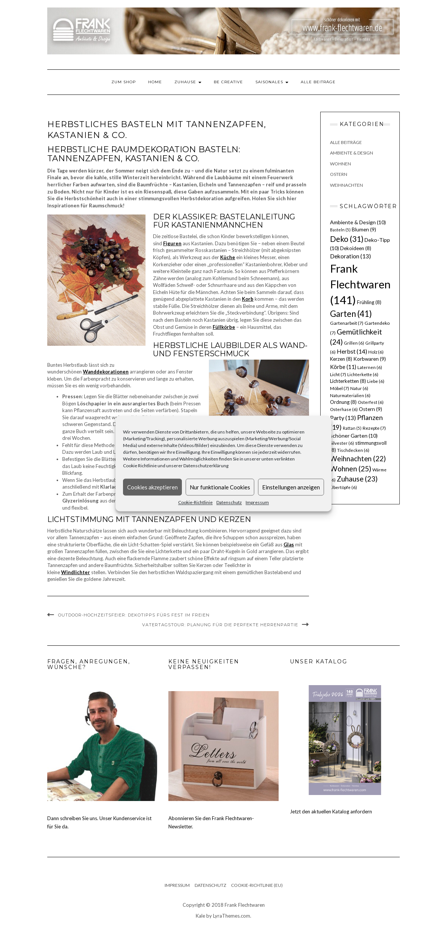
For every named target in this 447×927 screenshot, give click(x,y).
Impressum (257, 502)
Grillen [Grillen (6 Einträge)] (354, 342)
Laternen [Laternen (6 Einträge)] (369, 367)
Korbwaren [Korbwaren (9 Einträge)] (369, 359)
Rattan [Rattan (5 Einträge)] (352, 428)
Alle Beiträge (318, 82)
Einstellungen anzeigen (291, 487)
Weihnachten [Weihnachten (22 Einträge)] (358, 458)
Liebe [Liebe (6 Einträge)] (375, 381)
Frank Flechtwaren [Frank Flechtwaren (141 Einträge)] (360, 284)
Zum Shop (123, 82)
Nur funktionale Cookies (220, 487)
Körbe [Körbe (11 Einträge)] (343, 366)
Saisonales (271, 82)
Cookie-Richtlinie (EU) (257, 885)
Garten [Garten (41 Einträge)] (351, 314)
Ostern (338, 174)
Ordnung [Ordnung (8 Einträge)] (343, 402)
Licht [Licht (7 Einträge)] (338, 374)
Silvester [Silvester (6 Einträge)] (342, 443)
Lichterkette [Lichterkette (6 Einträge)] (362, 374)
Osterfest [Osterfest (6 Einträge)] (371, 402)
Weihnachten (346, 185)
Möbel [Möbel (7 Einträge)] (339, 388)
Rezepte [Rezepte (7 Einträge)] (374, 428)
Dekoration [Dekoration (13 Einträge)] (350, 256)
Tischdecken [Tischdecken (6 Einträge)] (353, 450)
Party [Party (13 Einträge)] (343, 417)
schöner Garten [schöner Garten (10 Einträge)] (354, 435)
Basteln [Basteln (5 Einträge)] (340, 229)
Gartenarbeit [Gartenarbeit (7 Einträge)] (346, 323)
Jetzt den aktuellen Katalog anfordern (331, 811)
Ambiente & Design (351, 153)
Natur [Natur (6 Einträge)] (359, 388)
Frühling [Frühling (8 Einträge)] (369, 302)
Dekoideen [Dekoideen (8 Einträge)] (355, 248)
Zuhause (187, 82)
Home (155, 82)
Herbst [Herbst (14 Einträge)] (352, 351)
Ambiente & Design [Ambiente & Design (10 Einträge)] (358, 222)
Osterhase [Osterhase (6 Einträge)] (344, 409)
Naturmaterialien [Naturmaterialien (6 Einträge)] (350, 395)
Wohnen (340, 163)
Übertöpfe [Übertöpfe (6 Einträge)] (343, 487)
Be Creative (228, 82)
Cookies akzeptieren (152, 487)
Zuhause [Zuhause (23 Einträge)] (357, 478)
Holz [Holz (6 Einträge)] (376, 352)
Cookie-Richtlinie (195, 502)
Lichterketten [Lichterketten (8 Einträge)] (348, 381)
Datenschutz (229, 502)
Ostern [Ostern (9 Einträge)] (370, 409)
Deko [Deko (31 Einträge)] (346, 238)
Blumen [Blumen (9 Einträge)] (364, 229)
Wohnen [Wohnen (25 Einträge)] (350, 468)
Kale (200, 916)
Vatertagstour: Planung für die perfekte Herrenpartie (220, 624)
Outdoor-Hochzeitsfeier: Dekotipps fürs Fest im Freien (134, 615)
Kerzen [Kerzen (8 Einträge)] (341, 359)
